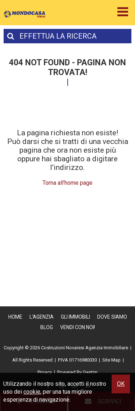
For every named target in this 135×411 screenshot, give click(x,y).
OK (121, 383)
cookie (31, 391)
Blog (46, 327)
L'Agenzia (42, 317)
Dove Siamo (112, 317)
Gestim (90, 372)
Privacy (44, 372)
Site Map (111, 360)
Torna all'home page (67, 182)
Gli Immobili (75, 317)
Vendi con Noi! (77, 327)
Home (15, 317)
